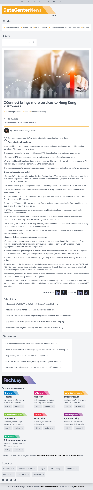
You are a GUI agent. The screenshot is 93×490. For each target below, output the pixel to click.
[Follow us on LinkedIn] (57, 292)
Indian (58, 455)
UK (67, 455)
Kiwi (63, 455)
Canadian (50, 455)
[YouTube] (11, 480)
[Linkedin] (3, 480)
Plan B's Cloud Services (49, 486)
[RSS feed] (15, 480)
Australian (41, 455)
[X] (7, 480)
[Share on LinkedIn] (80, 292)
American (75, 455)
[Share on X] (86, 292)
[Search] (17, 42)
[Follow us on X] (64, 292)
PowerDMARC (79, 486)
